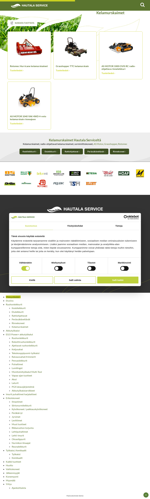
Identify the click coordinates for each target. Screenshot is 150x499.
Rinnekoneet (119, 151)
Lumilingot (17, 368)
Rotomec (122, 143)
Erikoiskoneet (13, 398)
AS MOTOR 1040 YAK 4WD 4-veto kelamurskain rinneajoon (28, 117)
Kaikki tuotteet (13, 461)
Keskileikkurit (29, 151)
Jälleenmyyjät (13, 472)
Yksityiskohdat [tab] (75, 225)
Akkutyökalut (13, 330)
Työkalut (16, 454)
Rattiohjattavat (71, 151)
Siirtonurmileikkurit (21, 405)
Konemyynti (12, 476)
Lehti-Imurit (18, 435)
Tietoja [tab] (119, 225)
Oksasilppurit (18, 439)
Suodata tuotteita (22, 23)
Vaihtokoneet (13, 469)
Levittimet (17, 420)
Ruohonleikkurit (14, 304)
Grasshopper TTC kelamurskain (72, 66)
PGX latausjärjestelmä (23, 386)
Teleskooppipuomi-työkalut (26, 353)
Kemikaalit (17, 457)
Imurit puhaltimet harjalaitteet (21, 394)
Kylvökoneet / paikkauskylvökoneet (30, 409)
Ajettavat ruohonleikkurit (25, 345)
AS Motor (98, 143)
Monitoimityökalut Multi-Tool (27, 371)
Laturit (15, 383)
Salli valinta (75, 280)
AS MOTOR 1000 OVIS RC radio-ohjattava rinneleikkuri (118, 67)
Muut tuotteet (19, 424)
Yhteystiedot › (13, 297)
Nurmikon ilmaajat (21, 443)
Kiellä (32, 280)
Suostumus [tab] (31, 225)
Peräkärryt (17, 413)
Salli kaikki (117, 280)
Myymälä (10, 480)
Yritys (9, 484)
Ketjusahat (17, 349)
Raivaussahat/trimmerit (24, 356)
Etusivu (9, 300)
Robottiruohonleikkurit (23, 341)
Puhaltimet (17, 364)
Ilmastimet (17, 401)
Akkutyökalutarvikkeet (23, 390)
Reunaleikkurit (19, 446)
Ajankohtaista (19, 487)
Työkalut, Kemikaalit (16, 450)
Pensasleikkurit (19, 360)
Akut (14, 379)
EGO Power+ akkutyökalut (19, 334)
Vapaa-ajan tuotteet (22, 375)
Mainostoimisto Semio (75, 496)
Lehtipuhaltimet (20, 431)
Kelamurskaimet (20, 326)
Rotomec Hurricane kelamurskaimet (29, 66)
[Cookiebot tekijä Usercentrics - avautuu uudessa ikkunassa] (126, 217)
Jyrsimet (16, 416)
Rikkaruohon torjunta (23, 427)
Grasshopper (110, 143)
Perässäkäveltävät (95, 151)
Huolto (9, 465)
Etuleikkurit (50, 151)
